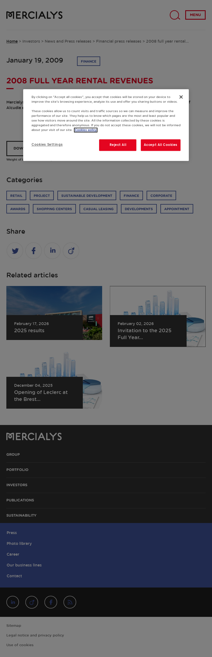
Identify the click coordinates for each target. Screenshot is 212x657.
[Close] (181, 97)
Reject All (118, 145)
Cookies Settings (47, 145)
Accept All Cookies (160, 145)
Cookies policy (86, 130)
